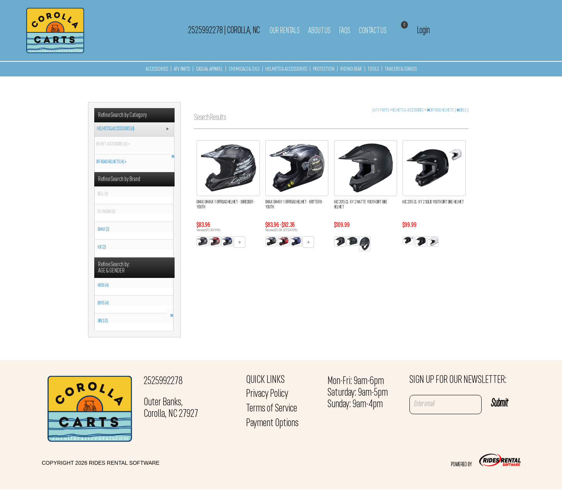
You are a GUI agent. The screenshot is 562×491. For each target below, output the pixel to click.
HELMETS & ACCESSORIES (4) (115, 129)
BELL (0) (103, 194)
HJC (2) (102, 247)
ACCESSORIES (157, 69)
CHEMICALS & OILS (244, 69)
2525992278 (163, 381)
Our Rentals (285, 31)
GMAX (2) (103, 229)
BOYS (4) (103, 303)
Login (423, 30)
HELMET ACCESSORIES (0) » (112, 144)
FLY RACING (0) (106, 212)
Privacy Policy (267, 394)
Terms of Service (271, 408)
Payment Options (272, 423)
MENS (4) (103, 285)
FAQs (344, 31)
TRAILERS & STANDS (401, 69)
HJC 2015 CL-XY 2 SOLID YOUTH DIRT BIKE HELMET (433, 202)
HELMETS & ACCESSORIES (286, 69)
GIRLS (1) (103, 321)
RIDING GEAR (351, 69)
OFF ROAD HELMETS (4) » (110, 162)
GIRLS (461, 110)
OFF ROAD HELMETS (440, 110)
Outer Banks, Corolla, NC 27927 (171, 408)
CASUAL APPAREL (209, 69)
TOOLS (373, 69)
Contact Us (373, 31)
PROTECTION (323, 69)
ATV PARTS (182, 69)
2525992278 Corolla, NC (224, 30)
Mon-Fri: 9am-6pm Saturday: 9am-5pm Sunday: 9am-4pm (358, 393)
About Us (319, 31)
